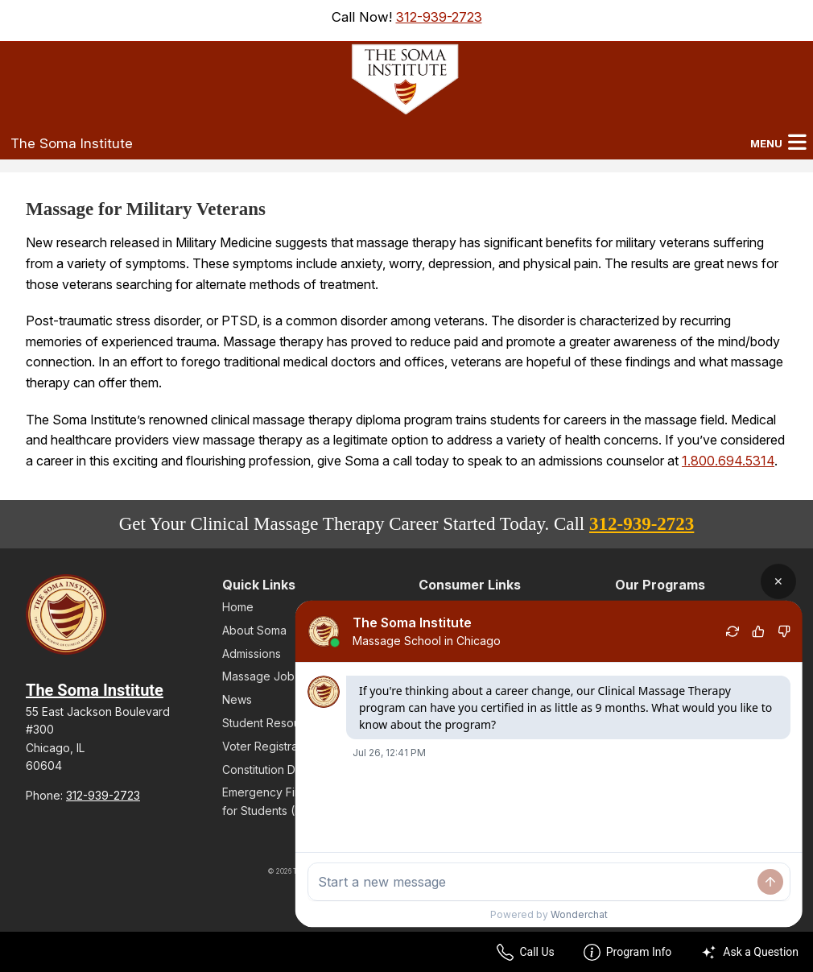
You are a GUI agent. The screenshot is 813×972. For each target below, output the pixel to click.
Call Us (525, 952)
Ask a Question (749, 952)
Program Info (628, 952)
